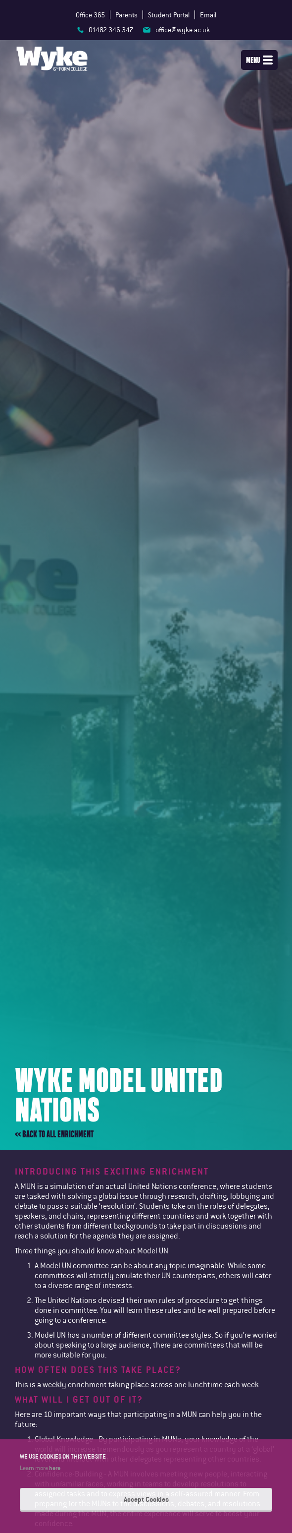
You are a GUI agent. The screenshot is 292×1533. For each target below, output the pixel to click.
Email (208, 14)
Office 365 (90, 14)
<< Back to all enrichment (54, 1134)
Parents (126, 14)
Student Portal (169, 14)
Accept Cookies (146, 1499)
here (54, 1468)
